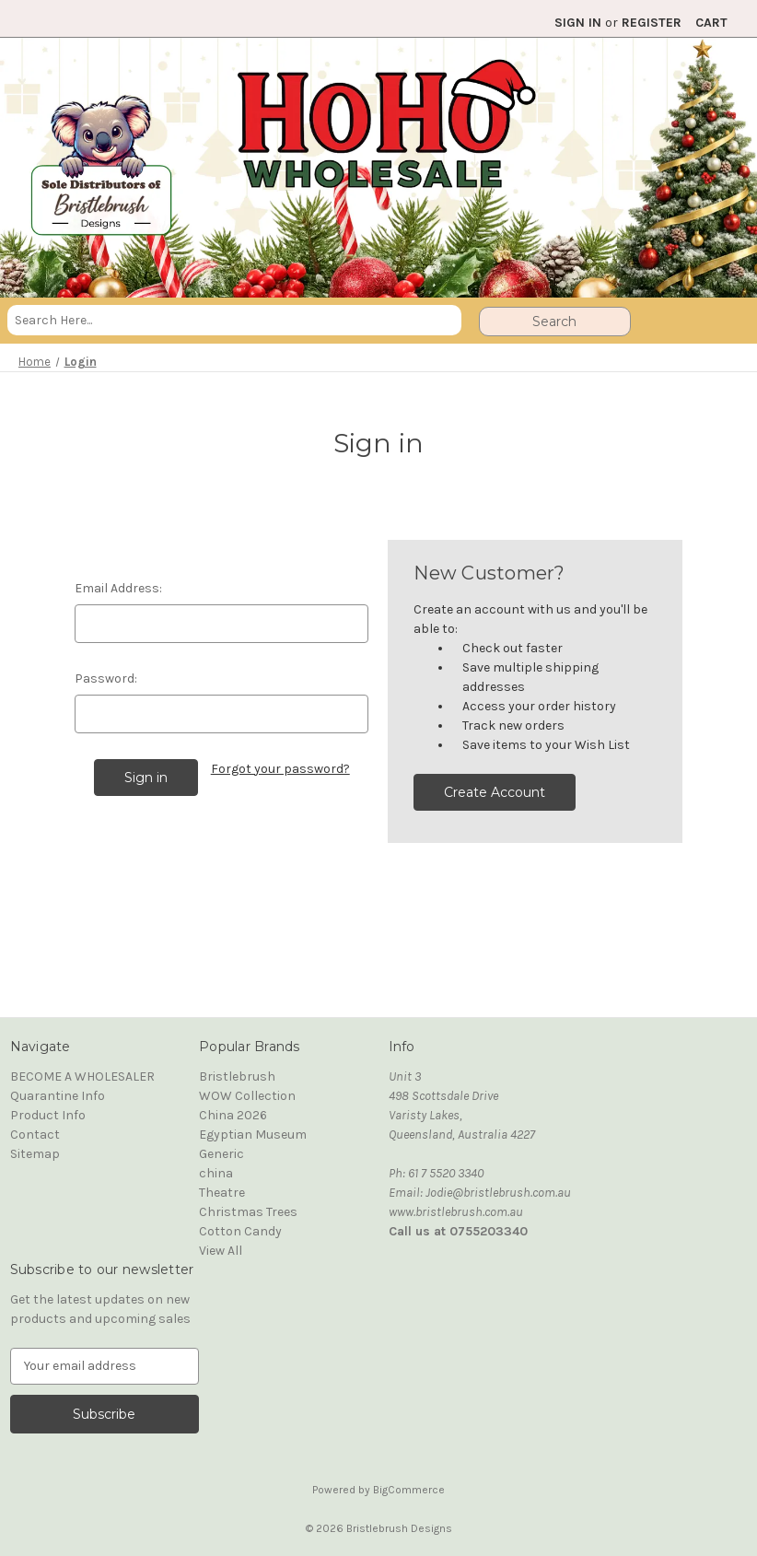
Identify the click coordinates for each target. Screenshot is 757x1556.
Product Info (48, 1115)
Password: (106, 678)
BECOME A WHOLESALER (82, 1076)
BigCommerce (409, 1489)
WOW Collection (247, 1096)
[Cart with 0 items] (711, 22)
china (216, 1173)
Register (651, 22)
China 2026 (233, 1115)
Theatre (222, 1192)
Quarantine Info (57, 1096)
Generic (221, 1154)
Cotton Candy (240, 1231)
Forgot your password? (280, 769)
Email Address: (118, 588)
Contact (35, 1134)
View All (220, 1250)
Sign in (577, 22)
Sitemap (35, 1154)
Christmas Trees (248, 1212)
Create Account (494, 792)
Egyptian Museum (253, 1134)
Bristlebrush (237, 1076)
